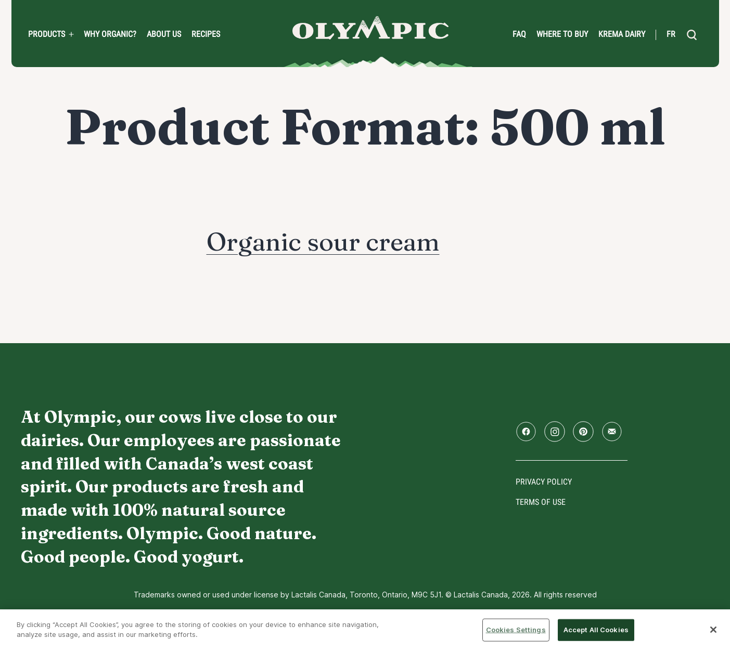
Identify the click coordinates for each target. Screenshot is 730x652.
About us (164, 34)
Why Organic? (110, 34)
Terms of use (541, 502)
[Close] (713, 629)
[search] (692, 35)
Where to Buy (562, 34)
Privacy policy (544, 482)
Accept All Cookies (596, 629)
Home (370, 28)
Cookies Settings (516, 629)
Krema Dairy (621, 34)
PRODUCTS (46, 34)
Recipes (205, 34)
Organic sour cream (323, 241)
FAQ (519, 34)
